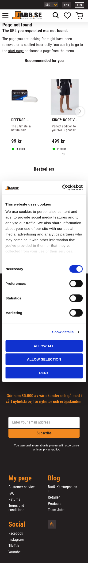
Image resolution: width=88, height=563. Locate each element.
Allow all (44, 346)
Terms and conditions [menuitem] (16, 508)
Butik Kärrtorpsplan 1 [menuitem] (62, 489)
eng (79, 5)
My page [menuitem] (20, 478)
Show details (63, 332)
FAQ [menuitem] (11, 493)
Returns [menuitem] (14, 499)
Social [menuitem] (16, 524)
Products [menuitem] (54, 504)
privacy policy (51, 449)
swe (66, 5)
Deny (44, 372)
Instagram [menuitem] (16, 540)
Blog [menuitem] (54, 478)
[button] (8, 15)
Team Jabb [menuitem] (56, 510)
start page (16, 51)
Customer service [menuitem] (21, 487)
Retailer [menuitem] (54, 497)
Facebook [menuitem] (15, 533)
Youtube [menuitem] (14, 552)
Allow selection (44, 359)
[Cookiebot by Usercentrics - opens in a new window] (63, 188)
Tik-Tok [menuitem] (13, 546)
